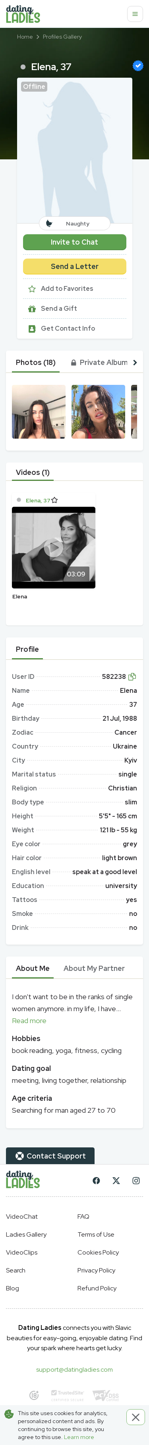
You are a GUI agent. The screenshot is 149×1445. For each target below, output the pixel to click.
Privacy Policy (96, 1270)
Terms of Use (95, 1234)
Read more (29, 1020)
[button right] (135, 363)
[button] (74, 150)
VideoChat (22, 1216)
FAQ (83, 1216)
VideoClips (21, 1252)
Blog (12, 1288)
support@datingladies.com (74, 1369)
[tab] (36, 363)
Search (15, 1270)
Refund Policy (96, 1288)
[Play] (53, 547)
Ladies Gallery (26, 1234)
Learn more (79, 1437)
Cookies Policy (98, 1252)
